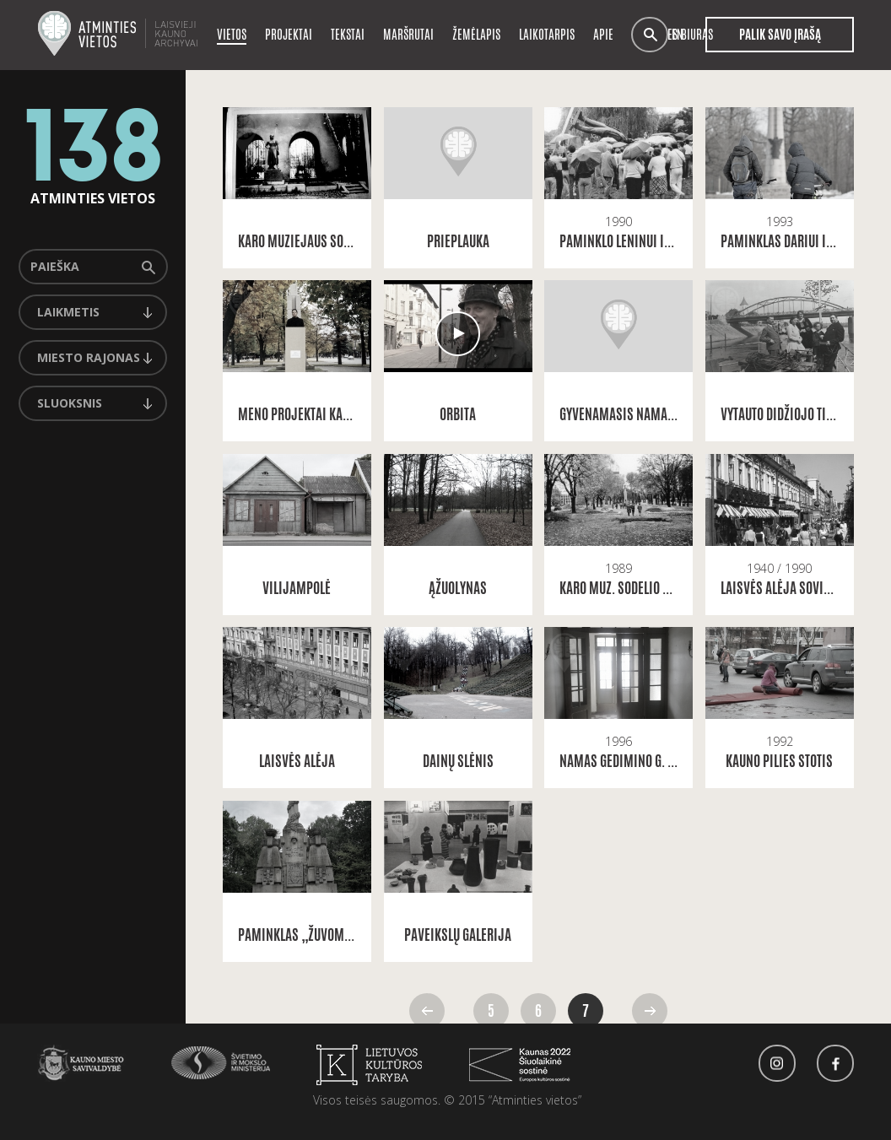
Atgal (427, 1011)
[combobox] (93, 312)
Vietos (231, 34)
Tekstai (347, 34)
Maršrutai (408, 34)
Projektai (288, 34)
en (677, 35)
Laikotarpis (547, 34)
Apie (603, 34)
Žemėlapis (476, 34)
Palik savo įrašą (779, 34)
